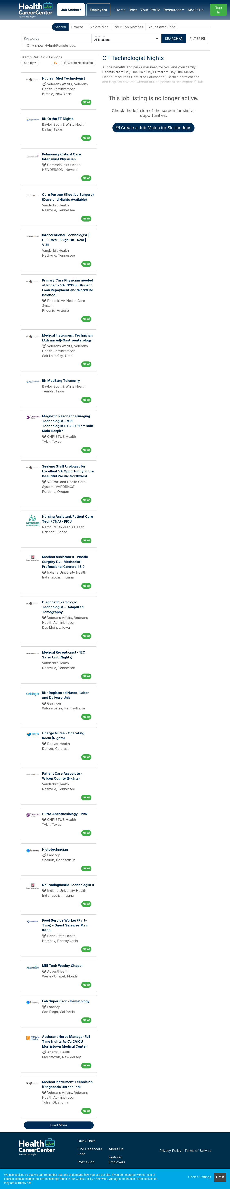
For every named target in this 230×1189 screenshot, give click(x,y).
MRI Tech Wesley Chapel (62, 966)
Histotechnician (55, 849)
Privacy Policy (170, 1151)
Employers (98, 10)
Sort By (29, 62)
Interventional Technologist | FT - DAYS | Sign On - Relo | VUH (65, 240)
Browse (77, 27)
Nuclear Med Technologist (63, 78)
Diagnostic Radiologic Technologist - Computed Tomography (62, 607)
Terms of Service (197, 1151)
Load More (58, 1125)
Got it (220, 1177)
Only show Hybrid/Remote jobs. (51, 45)
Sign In (218, 9)
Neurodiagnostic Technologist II (68, 885)
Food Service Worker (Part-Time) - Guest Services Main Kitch (65, 925)
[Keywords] (57, 38)
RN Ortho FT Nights (57, 119)
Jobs (133, 10)
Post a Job (86, 1162)
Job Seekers (71, 10)
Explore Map (99, 27)
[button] (197, 38)
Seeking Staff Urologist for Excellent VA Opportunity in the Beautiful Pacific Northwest (68, 471)
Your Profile (150, 10)
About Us (195, 10)
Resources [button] (172, 10)
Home (120, 10)
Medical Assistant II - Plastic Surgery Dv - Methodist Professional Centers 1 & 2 (65, 562)
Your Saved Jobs (161, 27)
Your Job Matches (128, 27)
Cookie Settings (199, 1177)
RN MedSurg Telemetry (61, 381)
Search (60, 27)
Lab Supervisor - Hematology (66, 1001)
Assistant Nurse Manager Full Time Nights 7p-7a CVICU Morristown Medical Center (66, 1041)
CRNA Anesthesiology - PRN (64, 814)
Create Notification (78, 62)
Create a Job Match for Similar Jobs (153, 127)
